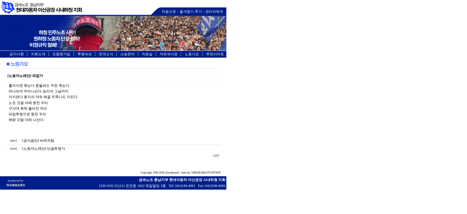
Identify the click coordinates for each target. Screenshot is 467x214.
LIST (216, 155)
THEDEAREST (200, 172)
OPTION (216, 172)
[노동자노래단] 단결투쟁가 (43, 149)
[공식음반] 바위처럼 (38, 141)
